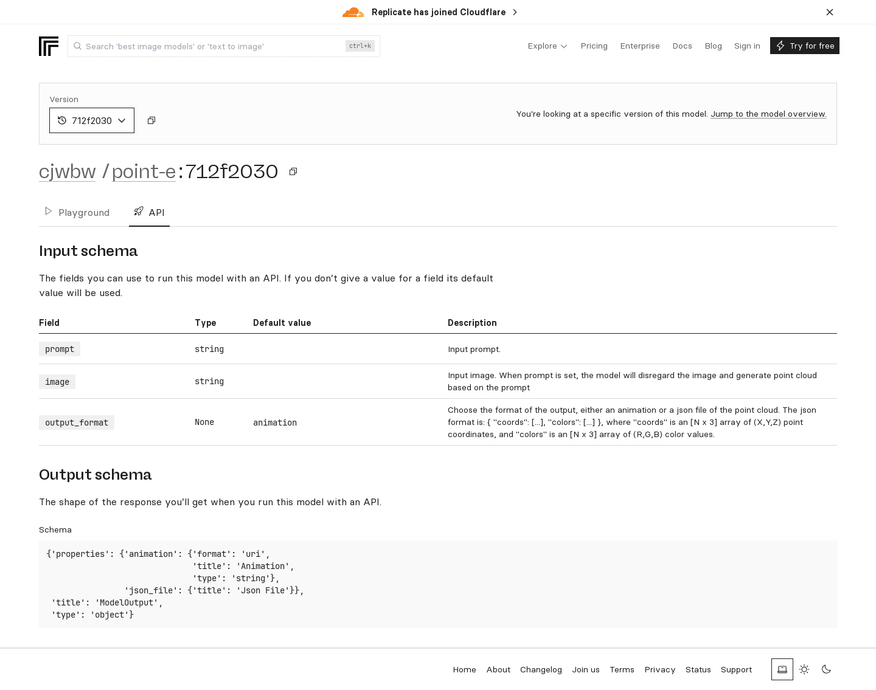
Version (63, 99)
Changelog (541, 669)
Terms (622, 669)
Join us (586, 669)
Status (698, 669)
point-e (144, 171)
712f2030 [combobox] (92, 120)
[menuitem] (548, 46)
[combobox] (224, 46)
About (498, 669)
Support (736, 669)
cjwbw (67, 171)
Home (464, 669)
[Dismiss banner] (829, 12)
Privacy (660, 669)
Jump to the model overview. (769, 113)
